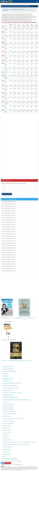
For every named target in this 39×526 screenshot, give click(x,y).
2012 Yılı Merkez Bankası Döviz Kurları (9, 233)
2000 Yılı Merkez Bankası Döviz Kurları (9, 261)
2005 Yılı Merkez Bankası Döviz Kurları (9, 250)
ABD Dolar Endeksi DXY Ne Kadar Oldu (10, 411)
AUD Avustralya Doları (6, 44)
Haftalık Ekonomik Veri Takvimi (8, 423)
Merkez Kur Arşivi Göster (6, 194)
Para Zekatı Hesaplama (7, 432)
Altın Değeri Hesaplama (7, 430)
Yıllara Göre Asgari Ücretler (7, 439)
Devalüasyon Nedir (6, 435)
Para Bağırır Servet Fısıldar (7, 308)
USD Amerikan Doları (6, 28)
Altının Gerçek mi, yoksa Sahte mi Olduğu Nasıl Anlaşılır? (13, 418)
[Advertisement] (11, 146)
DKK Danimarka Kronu (6, 94)
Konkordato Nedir (6, 437)
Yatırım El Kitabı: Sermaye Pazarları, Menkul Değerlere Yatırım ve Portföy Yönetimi (16, 351)
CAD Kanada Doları (5, 48)
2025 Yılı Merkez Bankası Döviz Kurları (9, 203)
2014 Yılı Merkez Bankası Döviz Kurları (9, 229)
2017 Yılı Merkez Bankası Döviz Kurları (9, 222)
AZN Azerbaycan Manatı (6, 98)
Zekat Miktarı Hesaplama (7, 425)
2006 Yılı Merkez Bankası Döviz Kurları (9, 247)
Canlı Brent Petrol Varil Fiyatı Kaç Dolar (9, 413)
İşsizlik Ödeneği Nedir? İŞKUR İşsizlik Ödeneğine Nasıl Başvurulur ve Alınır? (16, 444)
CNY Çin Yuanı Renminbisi (6, 57)
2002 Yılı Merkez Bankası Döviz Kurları (9, 257)
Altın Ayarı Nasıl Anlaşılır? (7, 416)
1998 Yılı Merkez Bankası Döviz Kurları (9, 266)
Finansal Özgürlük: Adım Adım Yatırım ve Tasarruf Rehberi (24, 308)
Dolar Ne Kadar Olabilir (7, 449)
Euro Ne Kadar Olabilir (6, 451)
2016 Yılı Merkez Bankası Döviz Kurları (9, 224)
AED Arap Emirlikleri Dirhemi (6, 102)
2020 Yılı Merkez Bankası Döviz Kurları (9, 215)
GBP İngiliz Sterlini (5, 39)
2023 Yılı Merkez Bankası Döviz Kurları (9, 208)
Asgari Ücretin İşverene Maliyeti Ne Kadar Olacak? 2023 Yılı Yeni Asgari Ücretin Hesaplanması (19, 442)
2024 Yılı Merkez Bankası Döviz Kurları (9, 206)
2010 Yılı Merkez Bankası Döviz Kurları (9, 238)
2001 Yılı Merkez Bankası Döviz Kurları (9, 259)
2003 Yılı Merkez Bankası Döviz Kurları (9, 254)
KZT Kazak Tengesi (5, 107)
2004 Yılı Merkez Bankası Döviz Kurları (9, 252)
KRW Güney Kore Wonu (6, 69)
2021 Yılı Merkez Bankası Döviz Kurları (9, 213)
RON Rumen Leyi (5, 82)
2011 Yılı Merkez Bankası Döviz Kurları (9, 236)
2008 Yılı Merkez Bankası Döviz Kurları (9, 243)
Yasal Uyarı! (24, 469)
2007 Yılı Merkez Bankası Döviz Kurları (9, 245)
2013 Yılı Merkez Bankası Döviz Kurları (9, 231)
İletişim (4, 456)
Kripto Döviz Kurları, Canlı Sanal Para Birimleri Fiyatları (12, 392)
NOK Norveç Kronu (5, 64)
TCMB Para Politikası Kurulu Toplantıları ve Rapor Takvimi (12, 461)
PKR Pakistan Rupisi (5, 89)
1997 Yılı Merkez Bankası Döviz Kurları (9, 268)
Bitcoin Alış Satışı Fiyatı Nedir (8, 390)
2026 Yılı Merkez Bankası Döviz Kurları (9, 201)
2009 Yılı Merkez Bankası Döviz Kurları (9, 240)
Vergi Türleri (5, 402)
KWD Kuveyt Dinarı (5, 111)
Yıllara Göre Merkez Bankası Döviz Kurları (9, 199)
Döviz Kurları (9, 464)
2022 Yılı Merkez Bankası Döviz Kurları (9, 210)
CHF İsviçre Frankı (5, 52)
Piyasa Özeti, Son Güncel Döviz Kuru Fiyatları (11, 387)
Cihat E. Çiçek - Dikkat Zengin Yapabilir (8, 330)
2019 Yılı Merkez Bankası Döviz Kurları (9, 217)
